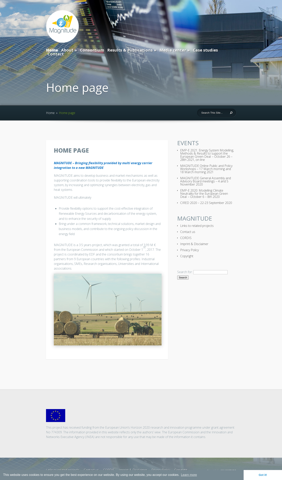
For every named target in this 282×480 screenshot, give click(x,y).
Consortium (92, 50)
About (67, 50)
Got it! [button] (263, 474)
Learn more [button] (189, 474)
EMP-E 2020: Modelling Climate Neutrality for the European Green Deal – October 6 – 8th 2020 (204, 193)
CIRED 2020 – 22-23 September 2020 (206, 203)
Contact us (187, 232)
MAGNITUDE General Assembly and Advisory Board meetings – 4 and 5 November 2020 (205, 181)
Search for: (185, 272)
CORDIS (186, 238)
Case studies (205, 50)
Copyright (186, 256)
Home (52, 50)
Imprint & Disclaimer (194, 244)
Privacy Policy (189, 250)
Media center (172, 50)
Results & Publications (130, 50)
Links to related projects (197, 226)
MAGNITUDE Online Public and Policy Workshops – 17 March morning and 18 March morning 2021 (206, 169)
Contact (56, 54)
